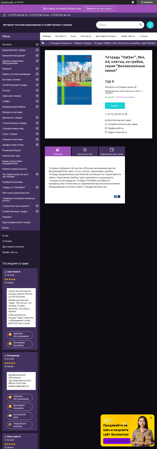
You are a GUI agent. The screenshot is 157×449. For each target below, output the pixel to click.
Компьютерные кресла (14, 169)
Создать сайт (7, 2)
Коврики (6, 217)
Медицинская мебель (13, 106)
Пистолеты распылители (15, 193)
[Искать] (140, 24)
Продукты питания (12, 112)
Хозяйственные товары (14, 85)
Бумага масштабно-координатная (12, 162)
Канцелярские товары (14, 50)
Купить (115, 105)
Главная (46, 36)
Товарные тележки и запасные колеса (18, 199)
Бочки (5, 228)
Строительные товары (14, 123)
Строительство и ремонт (15, 206)
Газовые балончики (12, 182)
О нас (73, 36)
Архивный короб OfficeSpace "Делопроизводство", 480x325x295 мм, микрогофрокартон (20, 380)
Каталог (59, 36)
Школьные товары (12, 117)
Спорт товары (9, 134)
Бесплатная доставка (119, 120)
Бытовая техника (11, 79)
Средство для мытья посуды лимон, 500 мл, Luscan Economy (20, 294)
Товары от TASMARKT (13, 187)
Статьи (143, 36)
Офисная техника (11, 96)
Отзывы (7, 241)
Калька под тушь (11, 155)
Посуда (6, 90)
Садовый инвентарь (13, 128)
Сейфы (6, 101)
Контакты (86, 36)
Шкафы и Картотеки (13, 145)
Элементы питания (12, 139)
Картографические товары (16, 222)
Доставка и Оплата (106, 36)
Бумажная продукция (13, 55)
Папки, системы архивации (16, 74)
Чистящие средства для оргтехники (15, 175)
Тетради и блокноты (61, 43)
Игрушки (6, 68)
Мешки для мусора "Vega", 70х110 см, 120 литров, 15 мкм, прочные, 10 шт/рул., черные (19, 306)
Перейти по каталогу (99, 8)
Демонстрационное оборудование (12, 62)
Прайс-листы (128, 36)
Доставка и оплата (13, 246)
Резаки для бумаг (11, 150)
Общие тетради (82, 43)
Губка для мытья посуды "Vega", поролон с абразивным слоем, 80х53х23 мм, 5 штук (20, 319)
